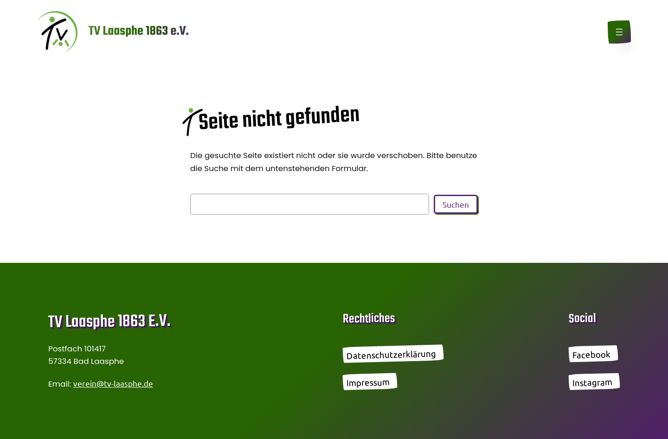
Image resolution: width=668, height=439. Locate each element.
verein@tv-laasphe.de (113, 383)
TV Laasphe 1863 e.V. (139, 31)
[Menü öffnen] (619, 32)
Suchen (456, 204)
